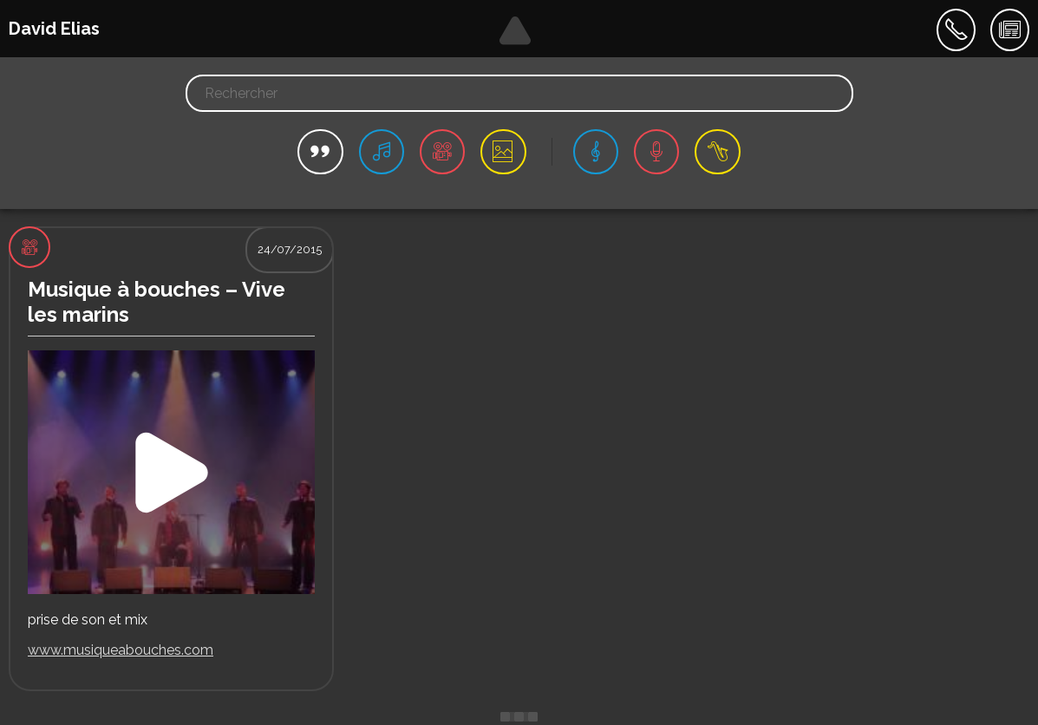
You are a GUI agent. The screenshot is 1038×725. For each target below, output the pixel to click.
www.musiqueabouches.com (120, 650)
